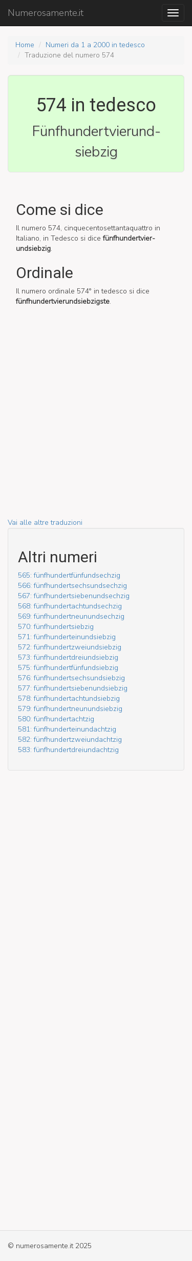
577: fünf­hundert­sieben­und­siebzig (72, 688)
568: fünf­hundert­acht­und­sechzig (70, 606)
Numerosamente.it (45, 13)
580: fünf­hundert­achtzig (56, 719)
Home (24, 45)
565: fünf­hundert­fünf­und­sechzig (69, 575)
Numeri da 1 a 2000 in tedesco (95, 45)
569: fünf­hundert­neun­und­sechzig (71, 616)
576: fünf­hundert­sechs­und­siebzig (71, 678)
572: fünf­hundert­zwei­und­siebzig (69, 647)
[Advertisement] (96, 421)
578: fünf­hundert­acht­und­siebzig (69, 698)
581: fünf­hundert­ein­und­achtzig (67, 729)
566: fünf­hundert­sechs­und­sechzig (72, 585)
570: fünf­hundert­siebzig (56, 627)
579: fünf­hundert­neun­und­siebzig (70, 709)
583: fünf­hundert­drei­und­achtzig (68, 750)
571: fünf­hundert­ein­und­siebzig (67, 637)
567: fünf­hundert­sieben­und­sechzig (74, 596)
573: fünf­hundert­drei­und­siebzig (68, 657)
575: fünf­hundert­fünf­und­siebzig (68, 668)
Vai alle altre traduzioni (45, 522)
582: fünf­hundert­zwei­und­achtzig (70, 739)
